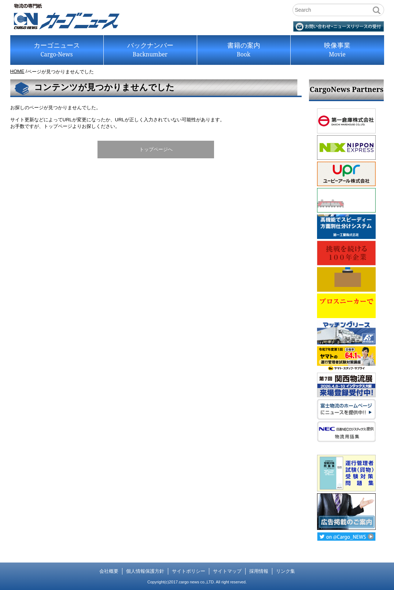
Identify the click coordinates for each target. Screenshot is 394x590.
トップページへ (156, 149)
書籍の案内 (243, 50)
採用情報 (258, 571)
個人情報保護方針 (145, 571)
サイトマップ (227, 571)
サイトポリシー (188, 571)
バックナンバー (150, 50)
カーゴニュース (57, 50)
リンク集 (285, 571)
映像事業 (337, 50)
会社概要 (108, 571)
